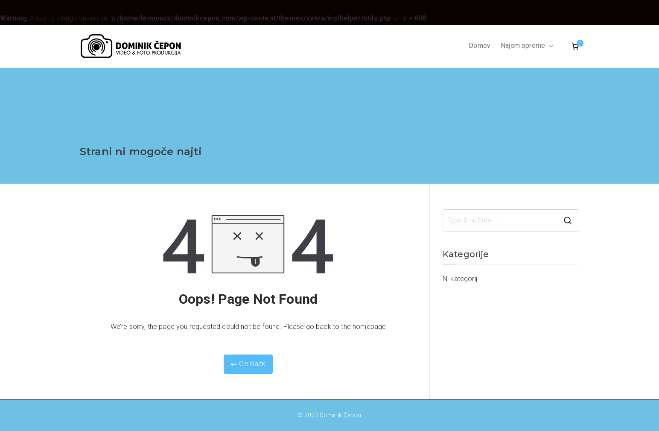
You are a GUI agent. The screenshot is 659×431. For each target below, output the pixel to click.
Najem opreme (527, 46)
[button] (549, 46)
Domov (479, 45)
